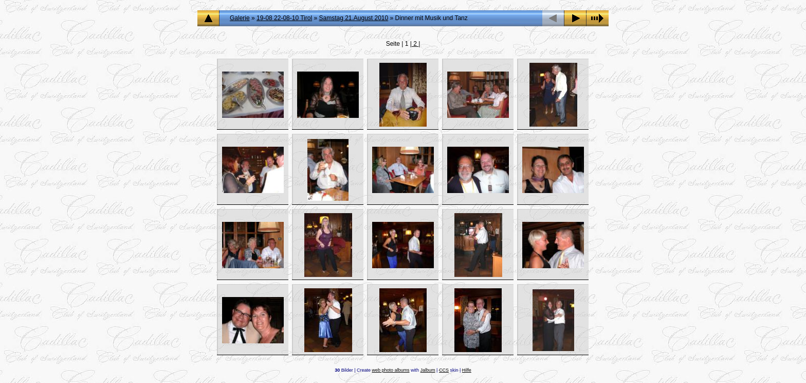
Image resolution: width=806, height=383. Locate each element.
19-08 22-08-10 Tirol (284, 18)
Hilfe (466, 370)
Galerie (240, 18)
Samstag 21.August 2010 (353, 18)
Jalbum (427, 370)
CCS (444, 370)
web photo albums (391, 370)
